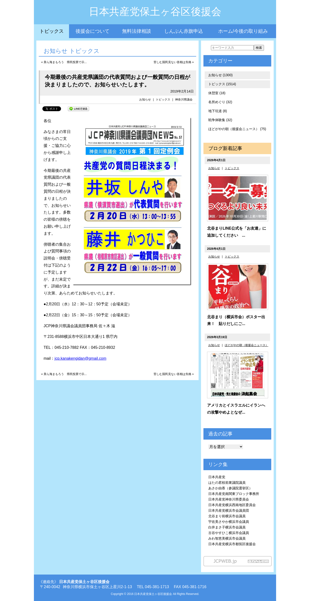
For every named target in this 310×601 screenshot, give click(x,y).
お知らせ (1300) (220, 75)
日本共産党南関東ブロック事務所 (233, 494)
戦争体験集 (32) (220, 120)
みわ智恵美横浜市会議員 (227, 538)
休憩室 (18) (216, 93)
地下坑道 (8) (217, 111)
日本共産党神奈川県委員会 (228, 499)
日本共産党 (216, 477)
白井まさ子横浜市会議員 (227, 527)
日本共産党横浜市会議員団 (228, 510)
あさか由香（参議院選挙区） (230, 488)
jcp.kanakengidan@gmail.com (80, 358)
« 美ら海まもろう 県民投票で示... (64, 62)
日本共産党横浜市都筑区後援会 (232, 544)
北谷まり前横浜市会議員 (227, 516)
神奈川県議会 (184, 99)
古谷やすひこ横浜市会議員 (228, 533)
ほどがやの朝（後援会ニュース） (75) (237, 129)
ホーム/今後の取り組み (243, 31)
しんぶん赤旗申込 (183, 31)
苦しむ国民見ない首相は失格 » (174, 62)
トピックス (51, 31)
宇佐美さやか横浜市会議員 (228, 522)
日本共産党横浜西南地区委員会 (232, 505)
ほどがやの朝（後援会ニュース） (246, 345)
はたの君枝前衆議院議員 (227, 482)
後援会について (92, 31)
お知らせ (145, 99)
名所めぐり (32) (220, 102)
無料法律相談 (136, 31)
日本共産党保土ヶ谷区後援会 (155, 11)
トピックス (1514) (222, 84)
